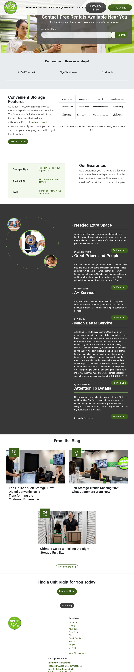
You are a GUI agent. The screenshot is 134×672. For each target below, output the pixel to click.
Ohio (71, 636)
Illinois (72, 627)
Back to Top (67, 607)
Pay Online (120, 7)
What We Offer (45, 7)
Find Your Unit (119, 250)
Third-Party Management (59, 664)
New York (73, 633)
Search (122, 34)
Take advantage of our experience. (49, 169)
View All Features (18, 141)
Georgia (72, 649)
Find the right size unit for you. (49, 180)
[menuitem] (31, 7)
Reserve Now (66, 592)
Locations (30, 7)
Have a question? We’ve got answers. (50, 192)
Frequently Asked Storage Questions (65, 667)
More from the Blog (67, 568)
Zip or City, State (48, 29)
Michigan (73, 630)
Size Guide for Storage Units (61, 670)
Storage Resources (65, 7)
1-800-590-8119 (96, 7)
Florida (72, 642)
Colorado (73, 624)
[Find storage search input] (76, 35)
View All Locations (77, 654)
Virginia (72, 646)
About (80, 7)
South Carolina (76, 639)
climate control (36, 122)
